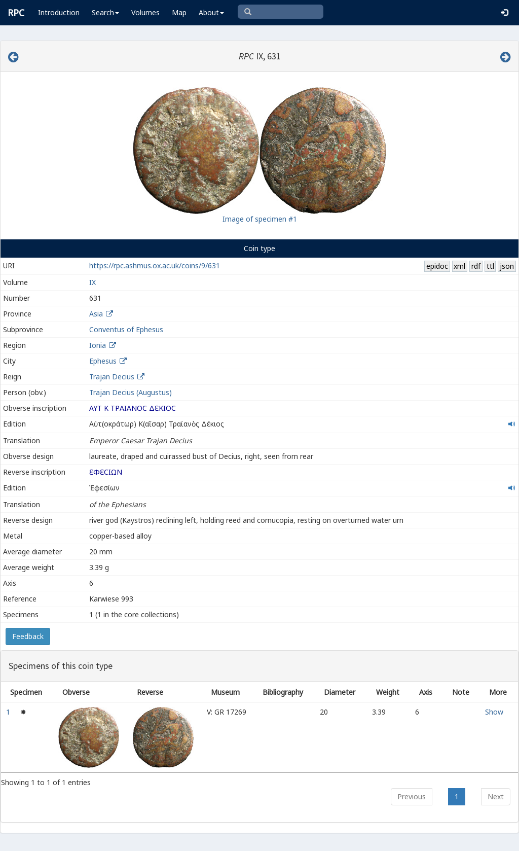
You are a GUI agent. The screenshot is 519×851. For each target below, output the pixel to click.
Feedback (28, 636)
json (507, 266)
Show (494, 712)
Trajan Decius (111, 376)
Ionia (97, 345)
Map (179, 12)
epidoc (437, 266)
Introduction (59, 12)
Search (105, 12)
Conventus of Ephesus (126, 329)
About (211, 12)
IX (92, 282)
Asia (96, 313)
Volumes (145, 12)
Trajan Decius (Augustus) (130, 392)
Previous (411, 796)
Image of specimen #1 (260, 219)
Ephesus (103, 361)
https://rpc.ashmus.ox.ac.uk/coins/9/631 (154, 265)
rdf (475, 266)
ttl (490, 266)
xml (459, 266)
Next (496, 796)
